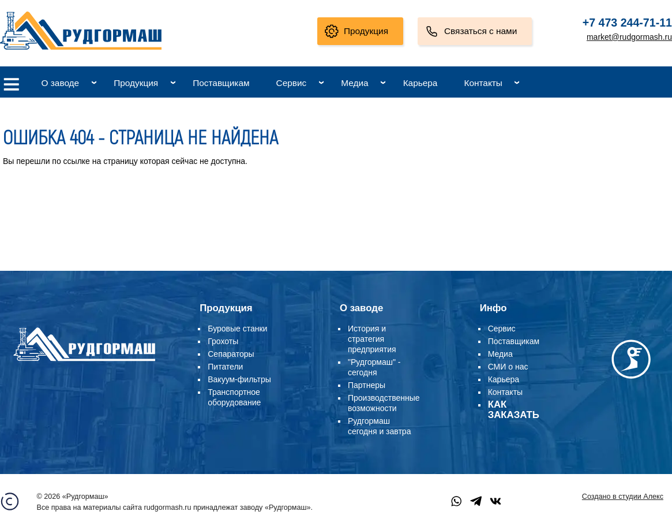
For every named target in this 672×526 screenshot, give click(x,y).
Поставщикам (221, 83)
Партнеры (366, 385)
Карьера (420, 83)
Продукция (366, 31)
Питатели (225, 366)
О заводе (61, 83)
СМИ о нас (508, 366)
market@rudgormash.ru (629, 37)
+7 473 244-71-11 (627, 22)
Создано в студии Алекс (622, 497)
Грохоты (223, 341)
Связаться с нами (480, 31)
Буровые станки (237, 328)
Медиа (354, 83)
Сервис (291, 83)
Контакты (483, 83)
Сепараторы (231, 354)
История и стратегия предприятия (372, 339)
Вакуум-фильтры (239, 379)
